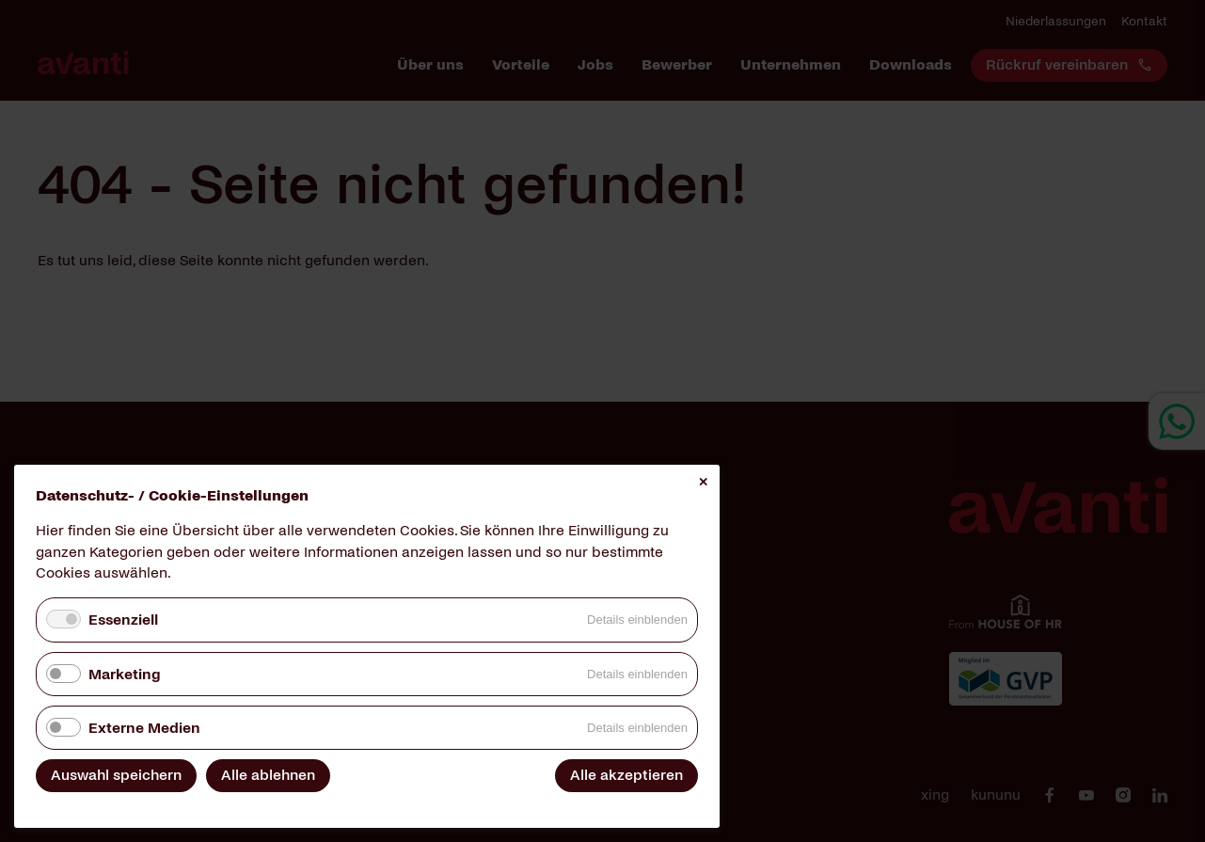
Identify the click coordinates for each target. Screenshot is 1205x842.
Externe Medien (144, 728)
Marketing (124, 674)
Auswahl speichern (116, 775)
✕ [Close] (703, 482)
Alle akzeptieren (626, 775)
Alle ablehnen (268, 775)
